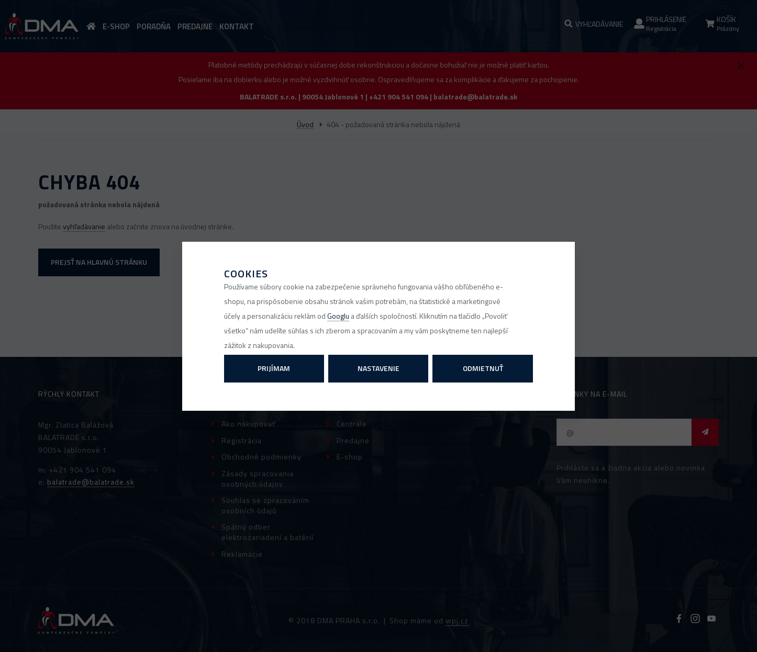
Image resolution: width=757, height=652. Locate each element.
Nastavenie (378, 368)
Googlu (338, 315)
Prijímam (274, 368)
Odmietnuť (483, 368)
